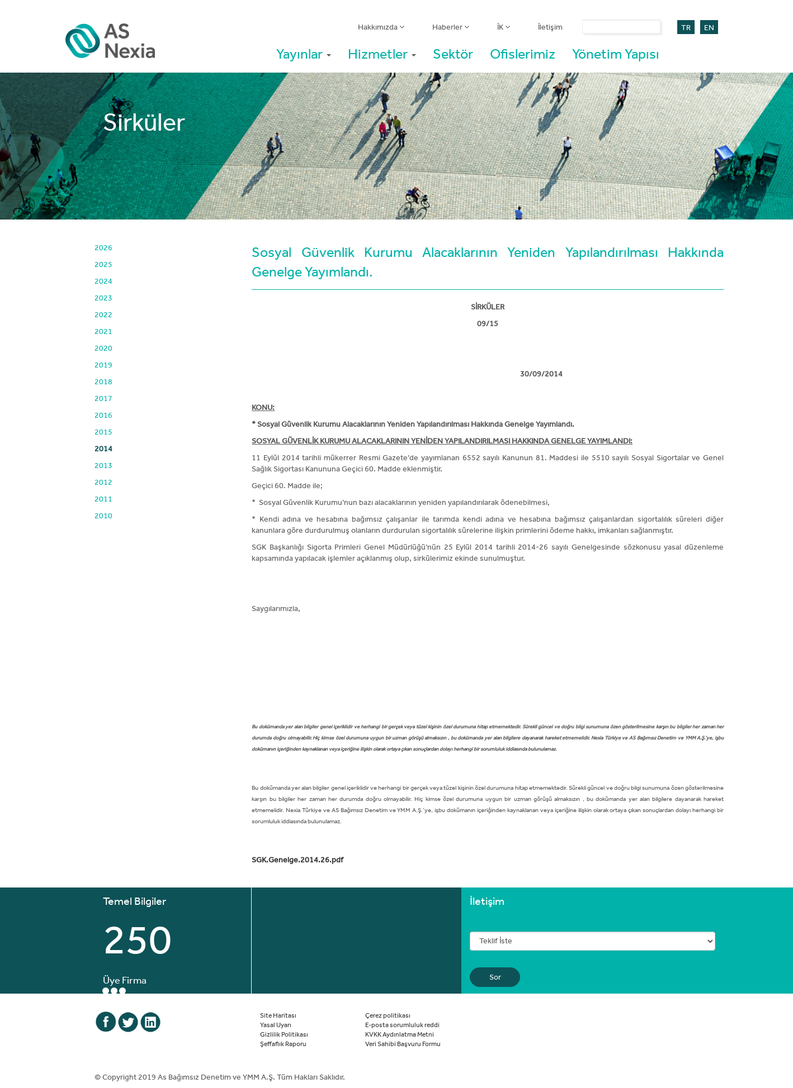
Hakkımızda (381, 26)
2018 (103, 381)
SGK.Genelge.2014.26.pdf (297, 859)
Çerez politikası (387, 1015)
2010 (103, 515)
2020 (103, 347)
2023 (103, 297)
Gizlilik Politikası (284, 1034)
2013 (103, 465)
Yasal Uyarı (275, 1024)
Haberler (450, 26)
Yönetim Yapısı (615, 53)
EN (709, 27)
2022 (103, 314)
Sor (495, 976)
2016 (103, 415)
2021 (103, 331)
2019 (103, 364)
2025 (103, 264)
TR (686, 27)
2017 (103, 398)
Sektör (453, 53)
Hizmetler (382, 53)
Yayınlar (303, 53)
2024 (103, 280)
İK (503, 26)
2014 (103, 448)
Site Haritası (278, 1015)
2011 (103, 498)
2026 (103, 247)
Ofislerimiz (522, 53)
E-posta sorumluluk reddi (402, 1024)
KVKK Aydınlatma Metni (399, 1034)
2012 (103, 482)
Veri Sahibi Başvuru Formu (403, 1043)
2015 (103, 431)
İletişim (550, 26)
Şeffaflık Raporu (283, 1043)
